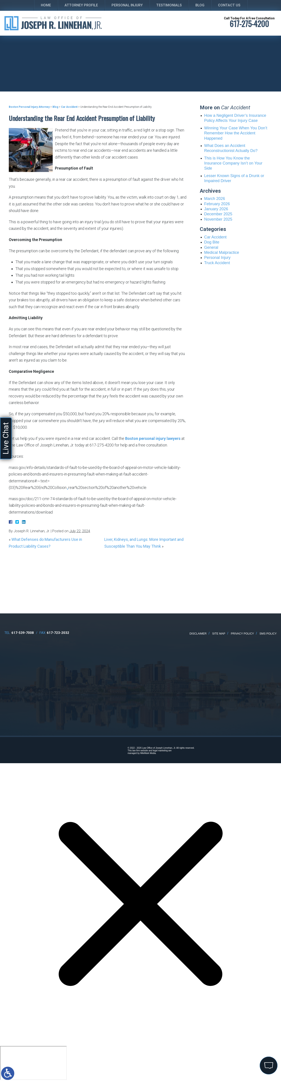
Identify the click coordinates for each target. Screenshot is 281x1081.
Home (46, 5)
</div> (33, 1063)
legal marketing (160, 750)
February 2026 (217, 204)
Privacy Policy (242, 633)
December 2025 (218, 214)
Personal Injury (127, 5)
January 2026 (216, 209)
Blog (199, 5)
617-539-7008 (22, 633)
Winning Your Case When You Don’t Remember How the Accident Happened (235, 133)
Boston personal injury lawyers (152, 438)
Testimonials (169, 5)
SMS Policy (268, 633)
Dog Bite (211, 242)
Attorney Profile (81, 5)
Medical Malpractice (221, 252)
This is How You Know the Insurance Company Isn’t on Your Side (233, 163)
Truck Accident (217, 263)
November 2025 (218, 219)
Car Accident (69, 106)
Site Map (218, 633)
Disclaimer (198, 633)
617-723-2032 (58, 633)
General (211, 247)
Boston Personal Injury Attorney (29, 106)
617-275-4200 (249, 23)
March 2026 (214, 198)
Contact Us (229, 5)
